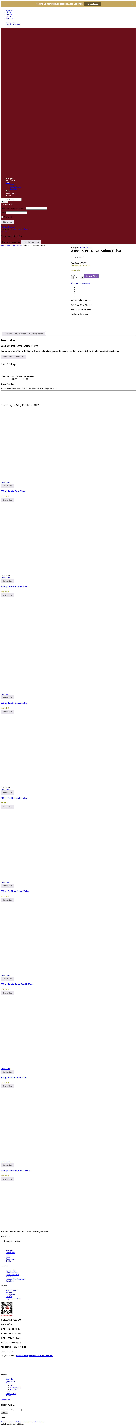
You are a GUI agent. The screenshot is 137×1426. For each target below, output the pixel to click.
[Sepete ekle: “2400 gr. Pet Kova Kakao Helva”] (7, 1165)
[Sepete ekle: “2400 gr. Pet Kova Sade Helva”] (7, 581)
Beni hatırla (6, 217)
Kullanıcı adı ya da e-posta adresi (13, 208)
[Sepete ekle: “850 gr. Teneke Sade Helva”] (7, 486)
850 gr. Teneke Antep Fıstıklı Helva (17, 984)
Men (2, 1422)
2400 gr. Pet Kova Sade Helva (14, 586)
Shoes (13, 1422)
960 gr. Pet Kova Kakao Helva (15, 891)
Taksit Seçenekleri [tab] (36, 334)
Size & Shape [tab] (20, 334)
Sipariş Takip (10, 23)
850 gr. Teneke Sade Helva (13, 491)
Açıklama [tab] (8, 334)
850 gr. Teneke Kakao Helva (14, 703)
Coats (24, 1422)
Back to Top (5, 1400)
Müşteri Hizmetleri (13, 25)
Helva (11, 245)
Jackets (18, 1422)
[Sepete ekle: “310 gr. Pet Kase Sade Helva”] (7, 792)
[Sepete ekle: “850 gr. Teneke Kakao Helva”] (7, 697)
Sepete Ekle (91, 276)
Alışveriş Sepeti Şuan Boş (10, 242)
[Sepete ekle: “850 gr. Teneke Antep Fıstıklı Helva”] (7, 979)
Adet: (73, 275)
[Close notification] (132, 4)
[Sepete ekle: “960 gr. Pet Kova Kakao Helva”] (7, 886)
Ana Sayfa (5, 245)
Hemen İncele (92, 4)
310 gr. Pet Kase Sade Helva (14, 798)
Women (7, 1422)
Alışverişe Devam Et (31, 242)
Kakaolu (17, 245)
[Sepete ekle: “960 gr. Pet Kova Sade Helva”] (7, 1072)
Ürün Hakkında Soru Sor (80, 283)
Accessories (39, 1422)
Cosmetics (30, 1422)
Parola (3, 213)
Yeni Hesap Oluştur (21, 229)
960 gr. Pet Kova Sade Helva (14, 1077)
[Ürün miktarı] (77, 277)
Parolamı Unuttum (8, 227)
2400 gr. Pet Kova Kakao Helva (15, 1170)
